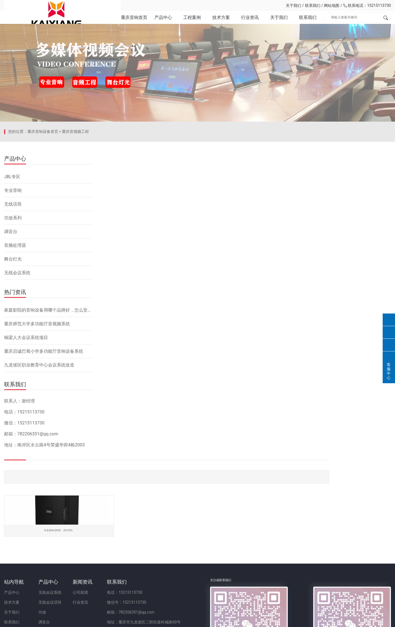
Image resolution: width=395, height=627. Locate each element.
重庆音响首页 (133, 21)
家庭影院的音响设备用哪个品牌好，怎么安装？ (48, 375)
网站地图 (331, 5)
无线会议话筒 (73, 559)
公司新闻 (128, 549)
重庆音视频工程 (75, 204)
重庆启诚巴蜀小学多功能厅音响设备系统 (43, 416)
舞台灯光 (13, 324)
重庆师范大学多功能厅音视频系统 (37, 389)
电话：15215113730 (196, 549)
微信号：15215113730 (198, 559)
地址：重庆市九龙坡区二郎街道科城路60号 (215, 579)
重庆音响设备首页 (42, 204)
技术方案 (221, 21)
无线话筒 (13, 269)
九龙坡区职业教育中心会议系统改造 (39, 430)
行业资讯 (249, 21)
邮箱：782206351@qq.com (202, 569)
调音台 (10, 296)
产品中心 (162, 21)
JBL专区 (12, 242)
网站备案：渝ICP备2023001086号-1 (262, 620)
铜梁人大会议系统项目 (26, 402)
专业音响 (13, 255)
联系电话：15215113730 (367, 5)
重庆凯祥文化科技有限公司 (42, 5)
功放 (66, 569)
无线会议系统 (17, 338)
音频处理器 (15, 310)
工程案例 (192, 21)
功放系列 (13, 283)
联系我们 (312, 5)
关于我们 (293, 5)
